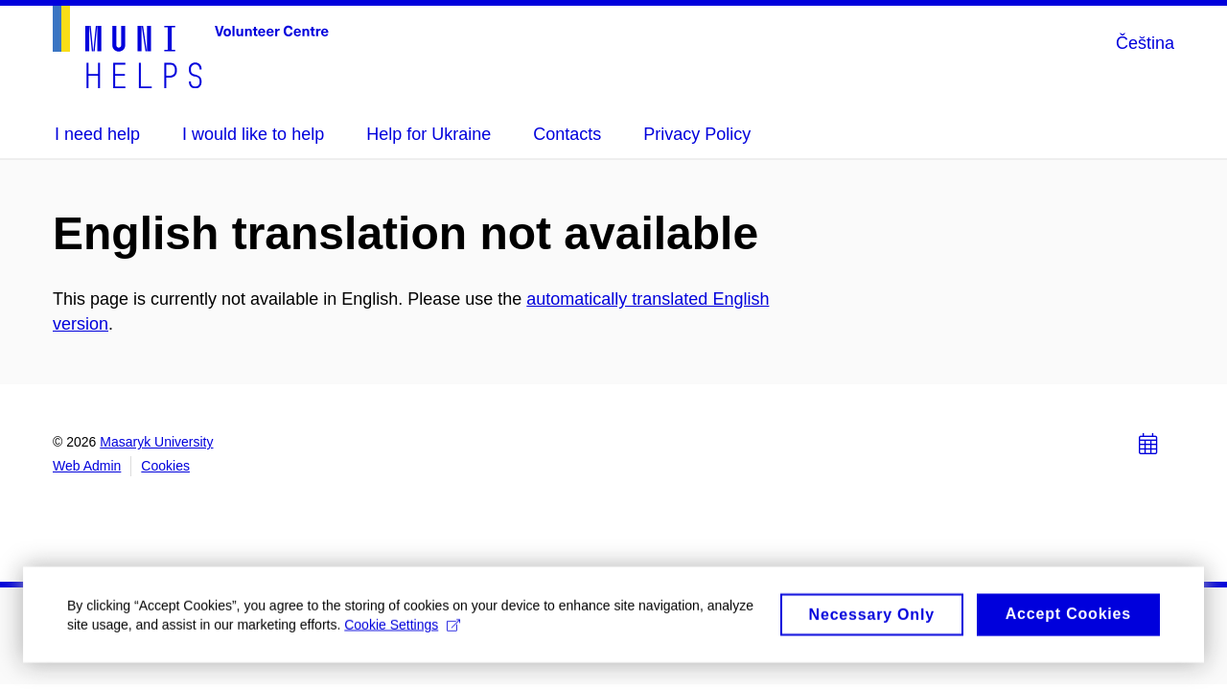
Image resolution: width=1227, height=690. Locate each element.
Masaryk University (156, 441)
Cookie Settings (402, 630)
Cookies (165, 465)
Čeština (1145, 43)
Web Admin (87, 465)
